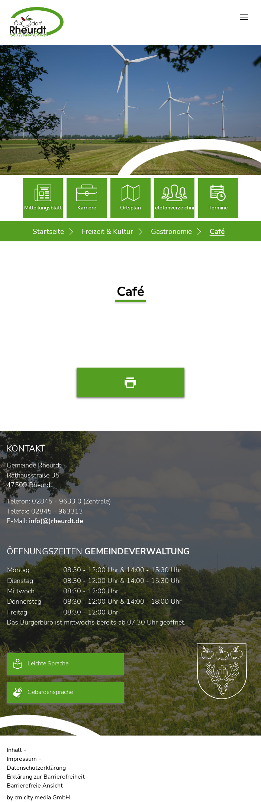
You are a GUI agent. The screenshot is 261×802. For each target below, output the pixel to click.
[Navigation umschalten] (244, 17)
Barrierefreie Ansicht (35, 786)
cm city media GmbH (42, 797)
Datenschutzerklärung (36, 768)
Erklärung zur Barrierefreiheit (46, 777)
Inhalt (14, 750)
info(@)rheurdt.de (56, 520)
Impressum (22, 759)
